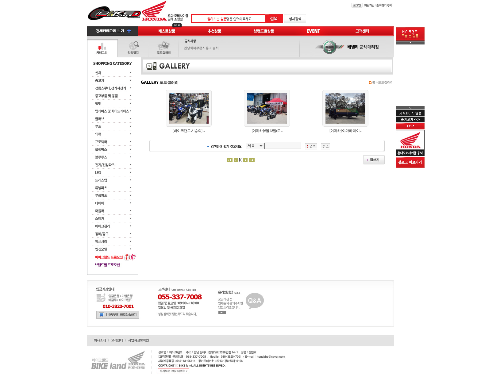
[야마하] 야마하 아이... (345, 131)
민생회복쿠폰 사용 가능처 (201, 48)
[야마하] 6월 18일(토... (267, 131)
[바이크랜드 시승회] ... (189, 131)
